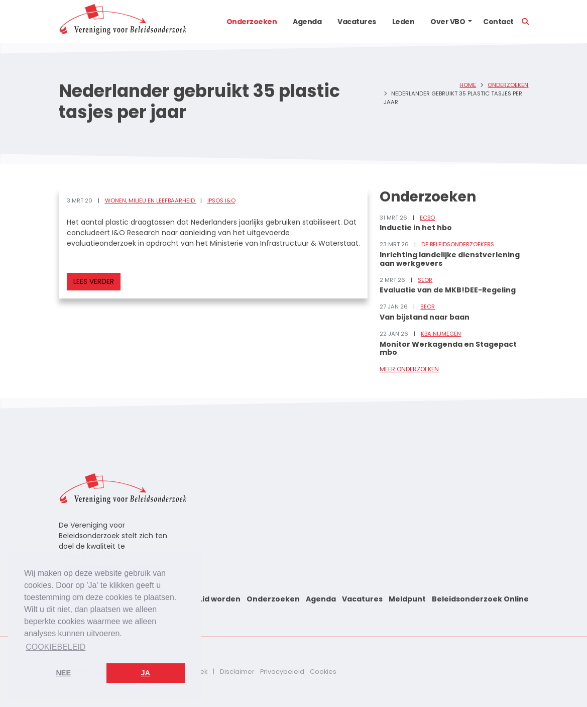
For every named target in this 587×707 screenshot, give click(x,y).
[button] (470, 21)
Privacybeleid (282, 671)
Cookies (323, 671)
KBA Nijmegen (441, 334)
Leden (403, 22)
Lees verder (93, 281)
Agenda (307, 22)
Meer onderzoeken (409, 369)
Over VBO (447, 22)
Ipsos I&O (221, 200)
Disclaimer (237, 671)
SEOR (425, 280)
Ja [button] (145, 673)
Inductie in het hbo (416, 228)
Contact (498, 22)
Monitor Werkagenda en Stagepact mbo (448, 348)
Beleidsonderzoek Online (480, 599)
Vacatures (356, 22)
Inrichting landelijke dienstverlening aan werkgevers (450, 259)
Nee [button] (63, 673)
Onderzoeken (251, 22)
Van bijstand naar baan (424, 317)
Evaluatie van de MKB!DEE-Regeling (448, 290)
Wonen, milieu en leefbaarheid (150, 200)
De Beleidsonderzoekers (457, 244)
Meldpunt (407, 599)
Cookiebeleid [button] (55, 647)
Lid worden (220, 599)
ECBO (427, 218)
